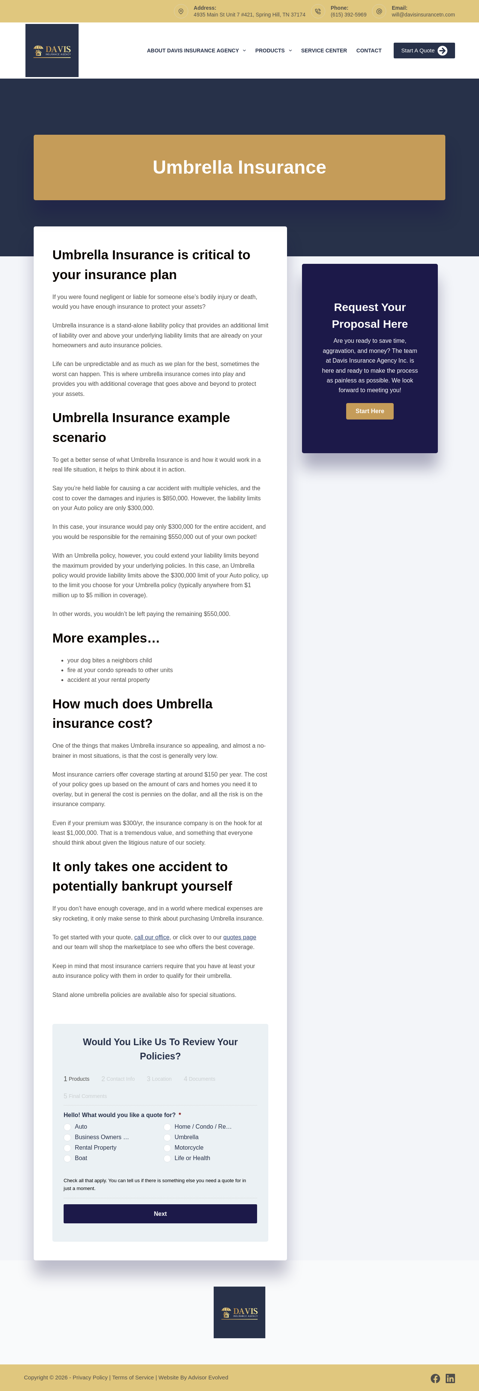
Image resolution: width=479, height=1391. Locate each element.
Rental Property (95, 1147)
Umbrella (187, 1137)
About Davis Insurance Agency (198, 50)
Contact (368, 51)
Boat (81, 1158)
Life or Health (192, 1158)
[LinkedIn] (450, 1377)
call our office (152, 937)
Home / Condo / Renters (206, 1126)
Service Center (324, 51)
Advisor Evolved (208, 1376)
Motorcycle (189, 1147)
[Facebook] (435, 1377)
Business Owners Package (106, 1137)
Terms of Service (133, 1376)
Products (275, 50)
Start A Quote (424, 51)
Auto (81, 1126)
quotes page (239, 937)
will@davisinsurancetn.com (423, 15)
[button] (369, 411)
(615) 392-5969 (349, 15)
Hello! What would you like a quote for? (122, 1115)
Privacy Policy (90, 1376)
